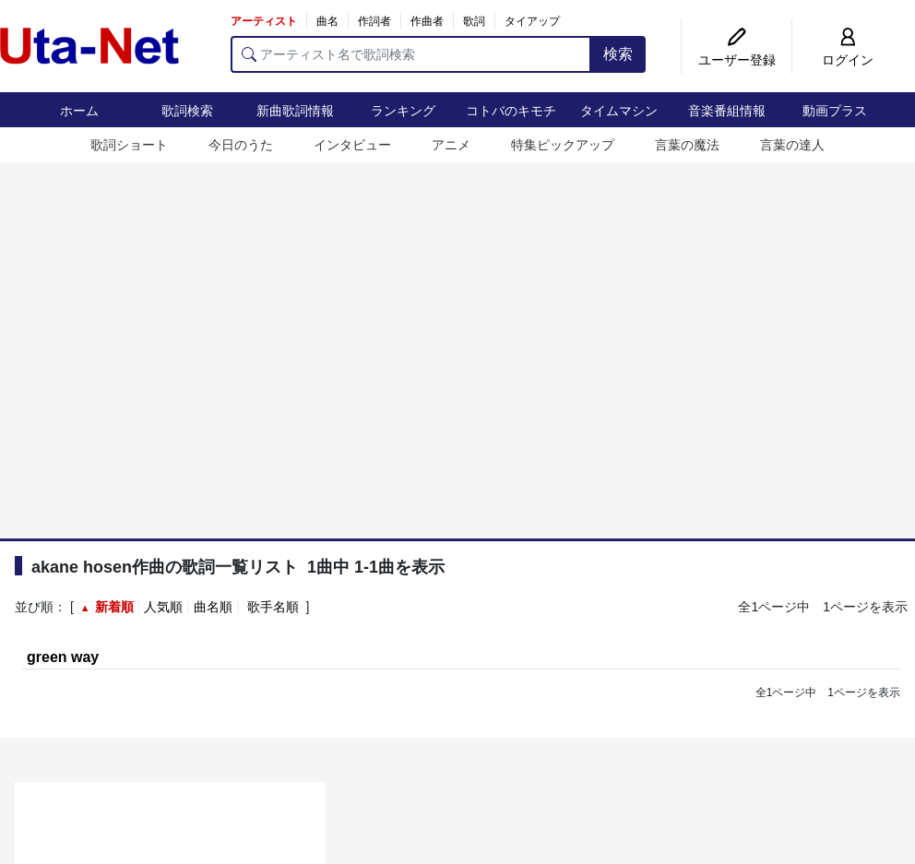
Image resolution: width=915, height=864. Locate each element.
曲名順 (213, 606)
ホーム (79, 110)
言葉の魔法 (687, 144)
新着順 (114, 606)
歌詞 (474, 21)
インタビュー (352, 144)
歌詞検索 (187, 110)
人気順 (163, 606)
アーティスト (264, 21)
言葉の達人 (792, 144)
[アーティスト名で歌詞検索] (411, 54)
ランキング (403, 110)
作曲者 (427, 21)
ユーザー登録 (737, 60)
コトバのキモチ (511, 110)
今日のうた (240, 144)
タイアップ (532, 21)
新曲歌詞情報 (295, 110)
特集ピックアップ (562, 144)
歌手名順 (273, 606)
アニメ (451, 144)
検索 (618, 54)
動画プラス (834, 110)
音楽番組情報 (727, 110)
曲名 (327, 21)
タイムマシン (619, 110)
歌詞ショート (129, 144)
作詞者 (374, 21)
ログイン (847, 60)
